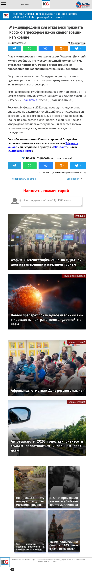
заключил (30, 100)
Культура (80, 215)
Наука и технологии (74, 275)
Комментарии (78, 43)
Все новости (73, 178)
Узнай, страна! (77, 342)
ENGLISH (25, 4)
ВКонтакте (60, 147)
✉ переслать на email (24, 178)
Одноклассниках (20, 151)
